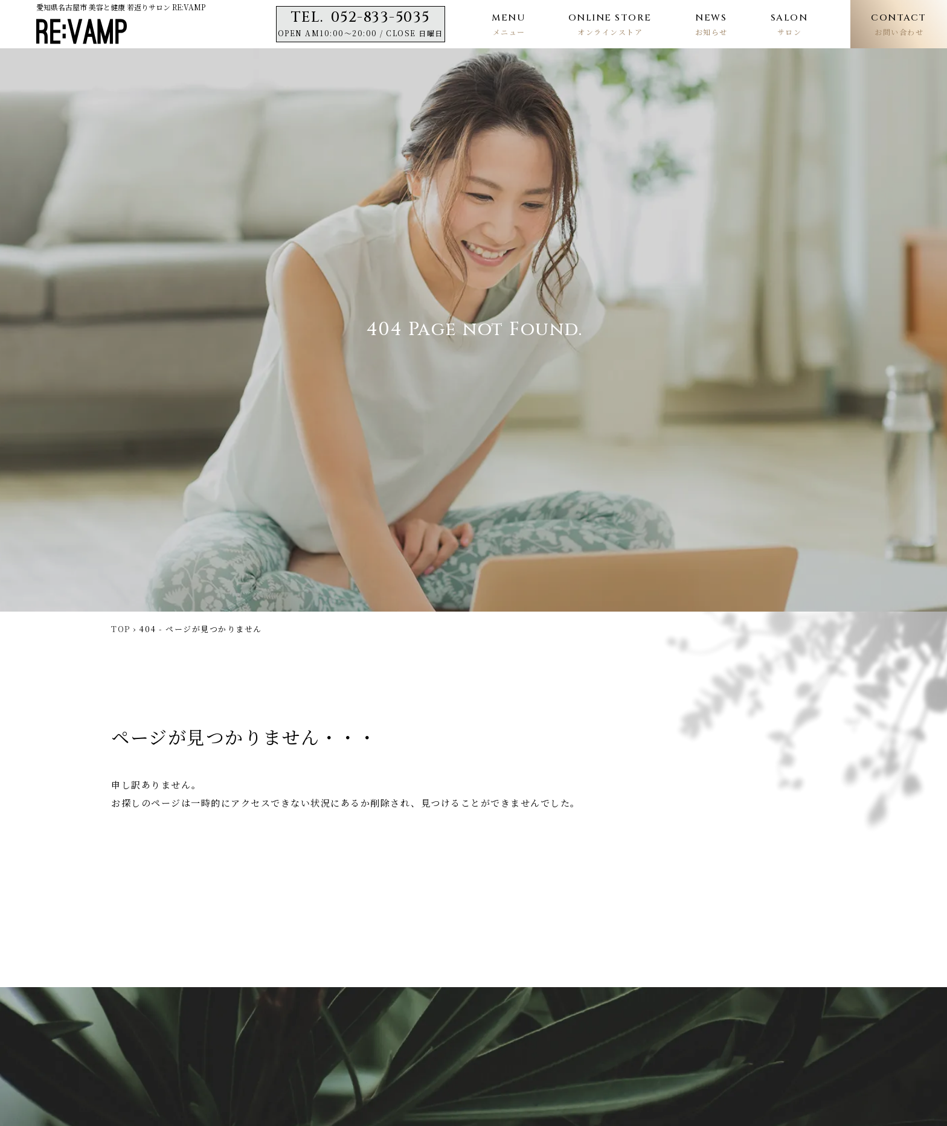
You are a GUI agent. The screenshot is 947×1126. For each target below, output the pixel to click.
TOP (120, 629)
